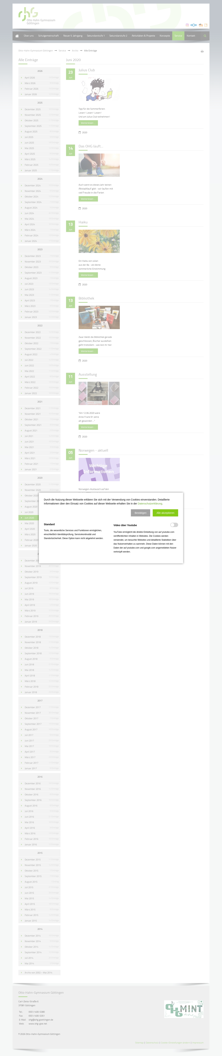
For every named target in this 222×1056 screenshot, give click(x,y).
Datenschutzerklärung (150, 503)
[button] (140, 512)
